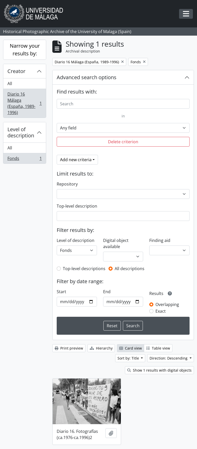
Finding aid (159, 240)
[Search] (123, 104)
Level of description (20, 132)
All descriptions (129, 268)
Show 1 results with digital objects (159, 370)
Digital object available (116, 243)
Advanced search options (86, 77)
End (107, 291)
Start (61, 291)
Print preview (69, 348)
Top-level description (77, 206)
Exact (160, 311)
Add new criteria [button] (76, 159)
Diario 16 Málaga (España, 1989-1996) (24, 103)
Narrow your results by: (25, 49)
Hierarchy (101, 348)
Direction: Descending (169, 358)
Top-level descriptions (84, 268)
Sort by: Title (128, 358)
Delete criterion (123, 142)
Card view (130, 348)
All (9, 83)
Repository (67, 184)
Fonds (24, 159)
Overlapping (167, 304)
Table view (158, 348)
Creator (16, 71)
